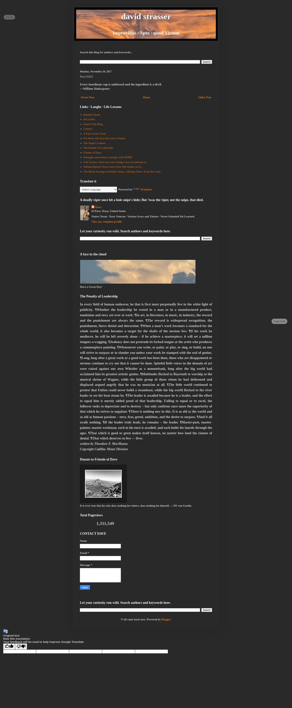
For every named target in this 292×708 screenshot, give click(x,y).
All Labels (89, 119)
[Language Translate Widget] (98, 189)
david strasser (146, 16)
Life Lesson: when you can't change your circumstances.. (115, 162)
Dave (98, 207)
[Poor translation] (21, 646)
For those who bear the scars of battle (104, 138)
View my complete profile (106, 221)
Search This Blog (93, 124)
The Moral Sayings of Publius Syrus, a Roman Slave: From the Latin (122, 171)
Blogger (166, 619)
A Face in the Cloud (94, 133)
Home (146, 97)
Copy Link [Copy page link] (279, 321)
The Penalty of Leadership (98, 147)
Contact (87, 128)
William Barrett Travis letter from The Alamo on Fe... (113, 166)
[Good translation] (9, 646)
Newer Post (87, 97)
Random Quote (91, 114)
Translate (142, 189)
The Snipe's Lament (94, 143)
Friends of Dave (92, 152)
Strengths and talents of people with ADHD (107, 157)
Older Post (205, 97)
